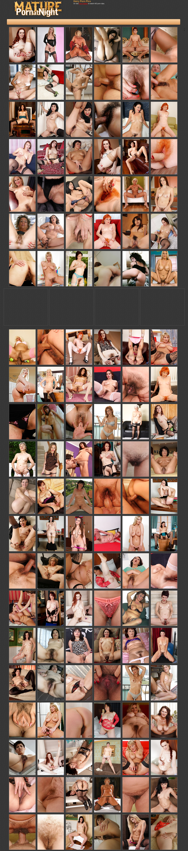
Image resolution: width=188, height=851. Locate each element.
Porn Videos (83, 3)
